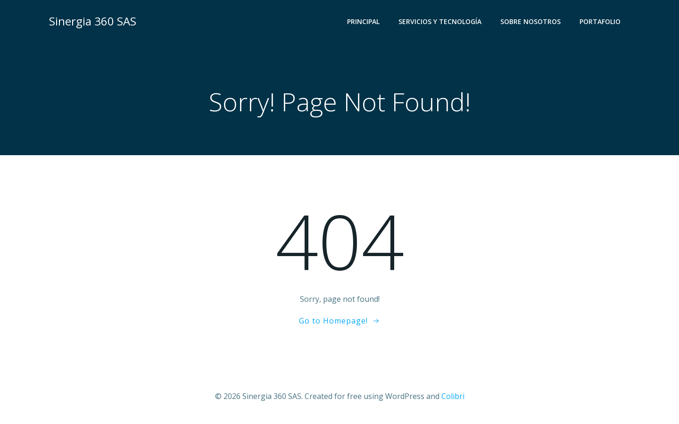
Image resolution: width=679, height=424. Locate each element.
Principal (363, 21)
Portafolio (600, 21)
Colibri (452, 396)
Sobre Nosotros (530, 21)
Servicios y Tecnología (439, 21)
